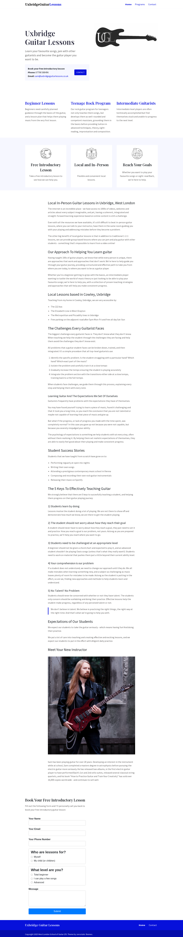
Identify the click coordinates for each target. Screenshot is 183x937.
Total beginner (39, 874)
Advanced (37, 882)
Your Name (57, 821)
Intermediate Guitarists (136, 103)
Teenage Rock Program (91, 103)
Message (57, 897)
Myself (35, 857)
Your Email (57, 832)
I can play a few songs (43, 878)
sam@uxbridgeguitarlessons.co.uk (51, 76)
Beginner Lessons (40, 103)
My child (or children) (43, 860)
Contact (80, 72)
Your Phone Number (57, 842)
